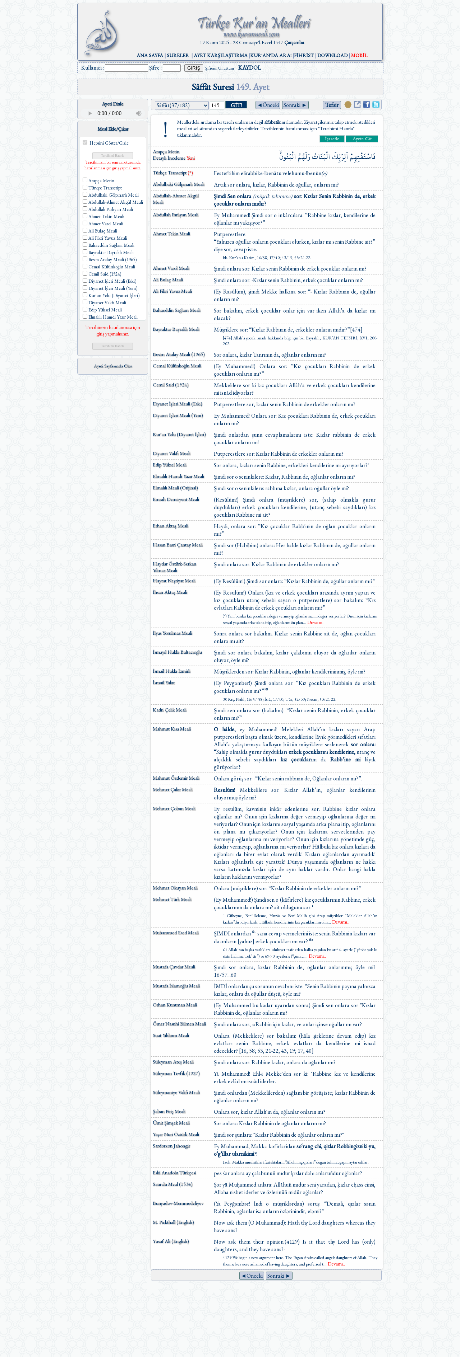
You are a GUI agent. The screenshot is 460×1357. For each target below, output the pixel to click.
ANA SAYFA (150, 55)
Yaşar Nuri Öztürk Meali (176, 1134)
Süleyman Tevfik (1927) (176, 1073)
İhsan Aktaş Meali (170, 592)
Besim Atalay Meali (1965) (179, 354)
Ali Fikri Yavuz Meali (172, 291)
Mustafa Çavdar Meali (174, 966)
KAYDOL (249, 67)
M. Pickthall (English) (173, 1222)
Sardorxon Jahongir (171, 1145)
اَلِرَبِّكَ (340, 156)
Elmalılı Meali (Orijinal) (175, 487)
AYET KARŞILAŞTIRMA (221, 55)
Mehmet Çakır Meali (173, 789)
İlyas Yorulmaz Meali (172, 633)
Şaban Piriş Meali (169, 1111)
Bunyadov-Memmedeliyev (178, 1203)
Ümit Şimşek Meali (171, 1122)
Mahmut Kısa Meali (172, 729)
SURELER (178, 55)
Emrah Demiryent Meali (176, 499)
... (314, 622)
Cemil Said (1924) (171, 384)
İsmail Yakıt (164, 682)
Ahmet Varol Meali (171, 268)
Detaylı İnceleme (170, 158)
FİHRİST (304, 55)
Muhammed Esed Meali (176, 932)
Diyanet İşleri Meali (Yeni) (178, 415)
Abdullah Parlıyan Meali (175, 214)
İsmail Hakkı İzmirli (171, 671)
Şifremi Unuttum (219, 68)
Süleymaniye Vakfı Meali (176, 1092)
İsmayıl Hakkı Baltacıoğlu (177, 652)
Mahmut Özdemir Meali (176, 778)
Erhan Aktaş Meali (170, 525)
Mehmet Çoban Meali (174, 808)
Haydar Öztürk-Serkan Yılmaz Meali (174, 566)
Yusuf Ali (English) (171, 1241)
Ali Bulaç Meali (168, 279)
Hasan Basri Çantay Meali (178, 544)
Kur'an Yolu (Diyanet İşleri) (179, 434)
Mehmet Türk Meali (172, 899)
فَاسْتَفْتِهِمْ (363, 156)
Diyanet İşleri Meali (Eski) (177, 403)
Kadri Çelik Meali (170, 709)
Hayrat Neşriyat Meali (174, 580)
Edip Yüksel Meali (170, 464)
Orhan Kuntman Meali (175, 1004)
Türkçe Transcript (173, 172)
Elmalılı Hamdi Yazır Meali (178, 476)
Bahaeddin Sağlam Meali (177, 310)
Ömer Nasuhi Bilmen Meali (179, 1023)
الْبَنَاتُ (321, 156)
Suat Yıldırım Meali (171, 1035)
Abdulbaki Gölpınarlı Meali (178, 184)
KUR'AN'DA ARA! (270, 55)
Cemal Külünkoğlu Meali (177, 365)
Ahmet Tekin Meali (171, 233)
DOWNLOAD (332, 55)
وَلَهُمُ (304, 156)
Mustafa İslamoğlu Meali (176, 985)
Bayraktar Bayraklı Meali (176, 329)
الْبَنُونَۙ (288, 156)
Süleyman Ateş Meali (173, 1061)
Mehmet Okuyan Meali (175, 887)
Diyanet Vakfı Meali (171, 453)
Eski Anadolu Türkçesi (174, 1172)
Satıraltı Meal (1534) (173, 1184)
